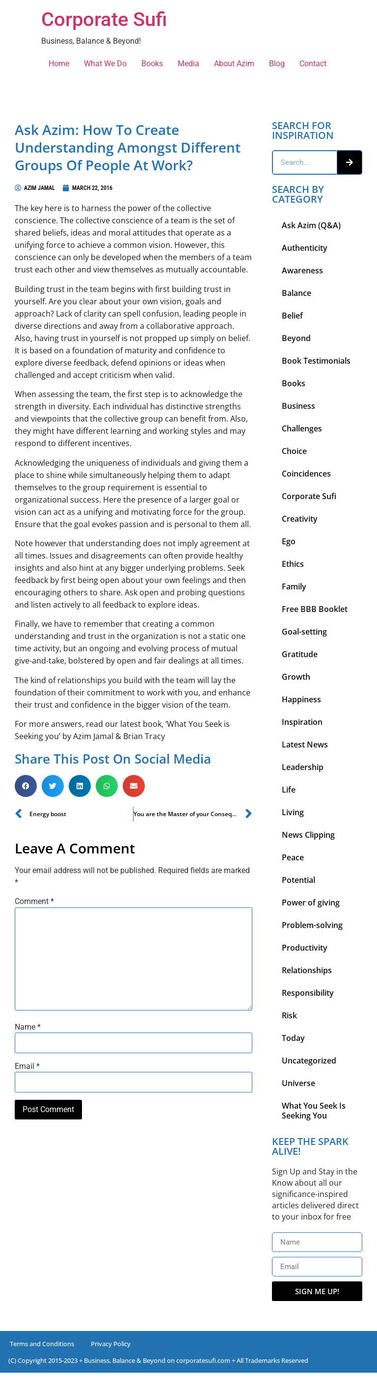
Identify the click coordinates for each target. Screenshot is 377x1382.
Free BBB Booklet (315, 609)
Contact (312, 63)
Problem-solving (312, 925)
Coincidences (306, 473)
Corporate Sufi (104, 19)
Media (188, 63)
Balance (296, 293)
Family (294, 586)
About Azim (234, 63)
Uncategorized (309, 1060)
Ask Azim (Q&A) (311, 225)
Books (152, 63)
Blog (277, 63)
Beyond (296, 338)
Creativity (300, 518)
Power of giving (311, 902)
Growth (296, 676)
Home (59, 63)
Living (293, 812)
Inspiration (302, 722)
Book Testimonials (316, 360)
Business (298, 405)
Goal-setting (304, 631)
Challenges (302, 428)
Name (28, 1027)
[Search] (349, 162)
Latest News (305, 744)
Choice (294, 451)
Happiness (301, 699)
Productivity (304, 947)
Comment (34, 901)
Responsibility (308, 992)
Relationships (307, 970)
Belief (292, 315)
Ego (289, 541)
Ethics (293, 563)
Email (27, 1066)
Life (289, 789)
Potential (298, 880)
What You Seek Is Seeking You (314, 1110)
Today (293, 1038)
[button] (26, 786)
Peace (293, 857)
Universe (298, 1083)
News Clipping (308, 834)
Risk (289, 1015)
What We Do (105, 63)
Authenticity (304, 247)
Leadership (302, 767)
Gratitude (300, 654)
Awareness (302, 270)
